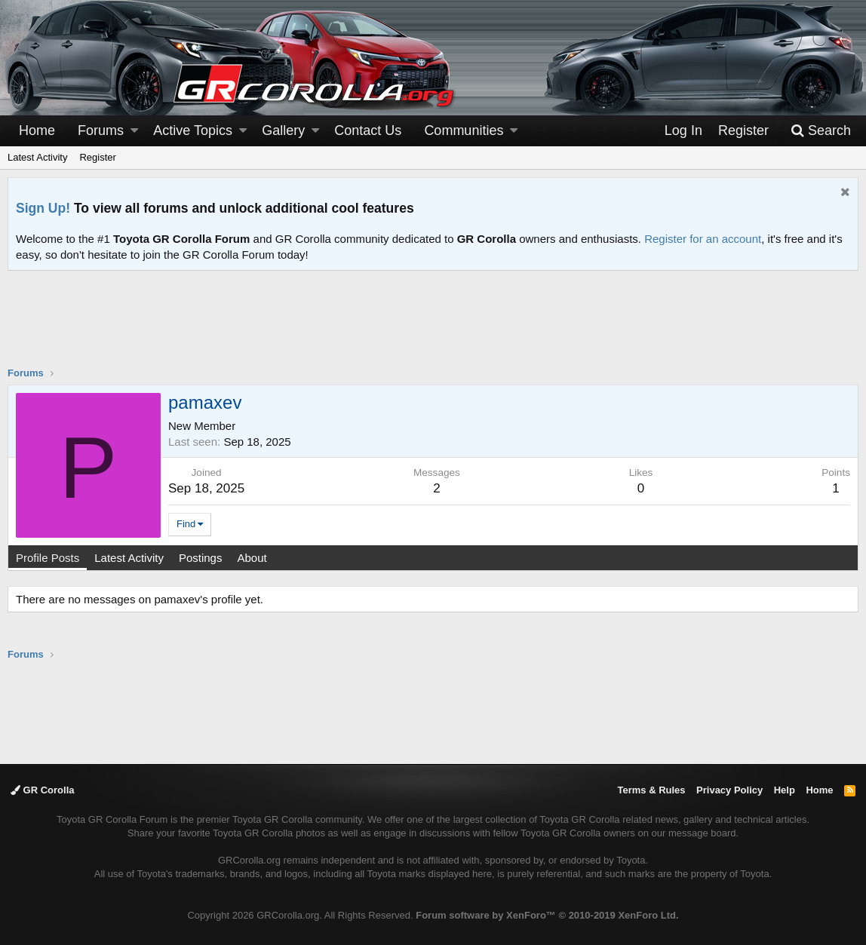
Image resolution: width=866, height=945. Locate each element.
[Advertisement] (433, 328)
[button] (134, 130)
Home (37, 130)
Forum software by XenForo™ (547, 915)
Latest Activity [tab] (129, 557)
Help (784, 790)
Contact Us (367, 130)
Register (97, 157)
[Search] (820, 130)
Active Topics (192, 130)
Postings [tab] (201, 557)
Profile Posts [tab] (47, 557)
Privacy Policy (729, 790)
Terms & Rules (651, 790)
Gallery (283, 130)
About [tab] (251, 557)
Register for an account (702, 238)
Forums (101, 130)
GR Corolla (43, 790)
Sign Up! (43, 208)
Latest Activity (37, 157)
